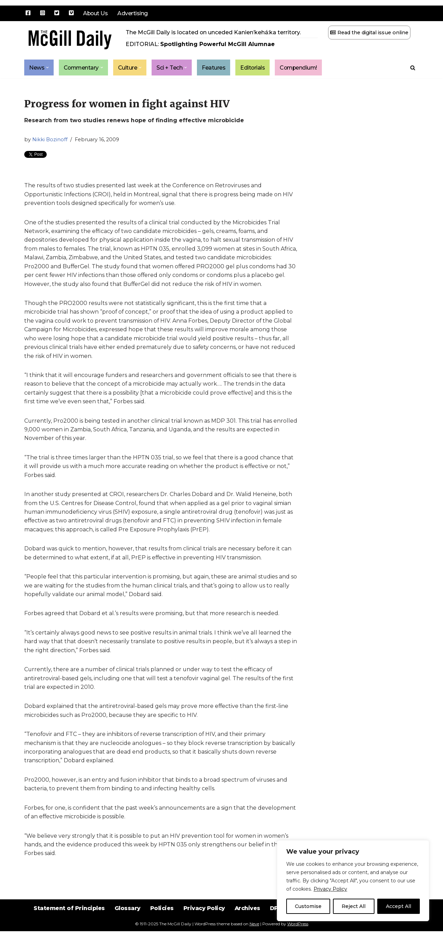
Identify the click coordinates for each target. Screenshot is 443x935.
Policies (161, 917)
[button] (47, 67)
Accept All (398, 906)
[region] (353, 880)
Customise (308, 906)
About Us (95, 13)
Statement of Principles (68, 917)
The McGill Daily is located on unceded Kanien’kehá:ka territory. (214, 32)
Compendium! (300, 67)
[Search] (412, 67)
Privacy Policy (330, 889)
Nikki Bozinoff (49, 139)
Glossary (127, 917)
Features (215, 67)
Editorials (254, 67)
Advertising (133, 13)
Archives (247, 917)
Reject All (353, 906)
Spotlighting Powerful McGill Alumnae (217, 44)
